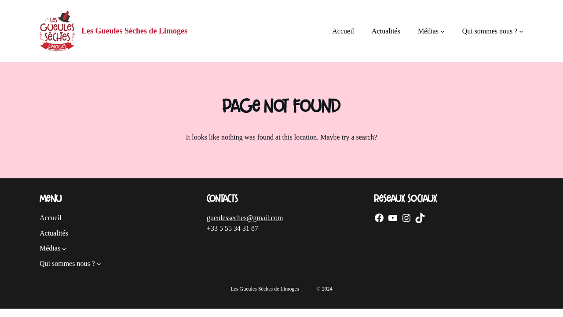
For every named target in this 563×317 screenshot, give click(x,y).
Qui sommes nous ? (490, 31)
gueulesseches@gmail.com (245, 217)
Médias (428, 31)
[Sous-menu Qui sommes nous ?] (521, 31)
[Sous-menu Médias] (442, 31)
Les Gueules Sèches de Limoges (134, 30)
